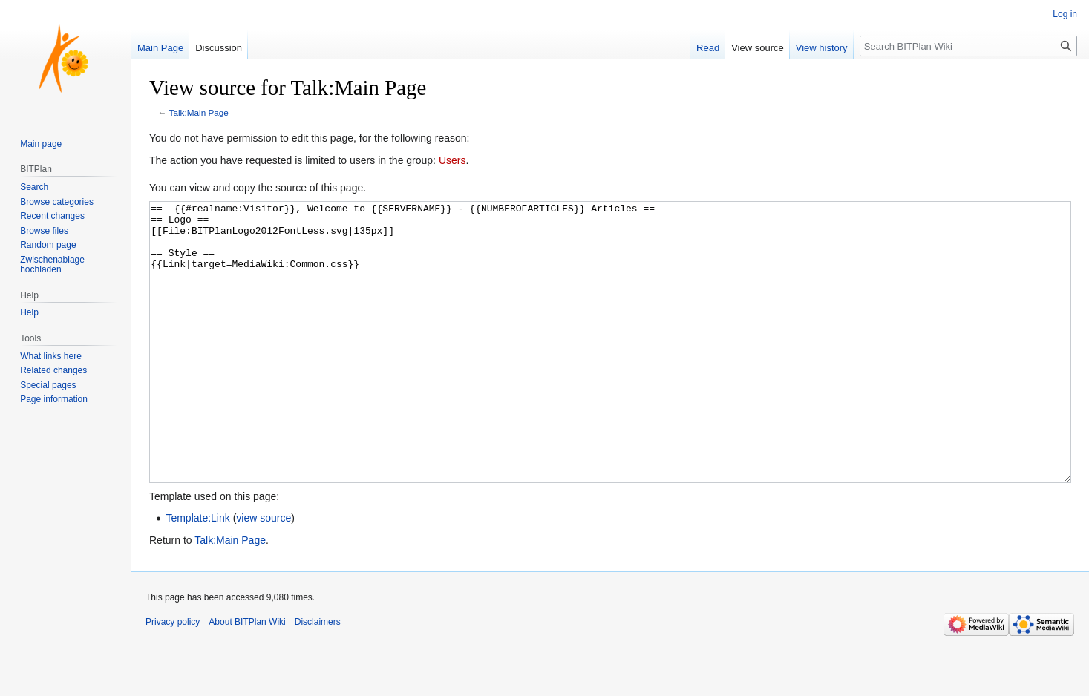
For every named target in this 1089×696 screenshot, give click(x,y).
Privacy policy (172, 677)
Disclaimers (318, 677)
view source (263, 574)
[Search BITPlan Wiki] (968, 46)
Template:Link (197, 574)
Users (452, 160)
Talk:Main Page (199, 112)
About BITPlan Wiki (247, 677)
